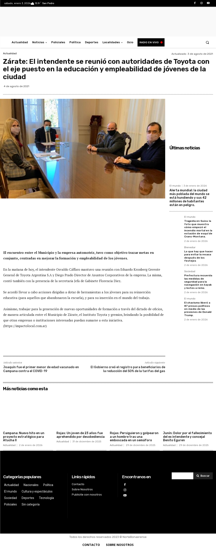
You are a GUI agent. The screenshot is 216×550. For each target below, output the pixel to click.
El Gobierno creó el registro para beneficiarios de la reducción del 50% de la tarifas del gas (128, 369)
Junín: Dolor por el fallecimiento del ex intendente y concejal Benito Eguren (187, 436)
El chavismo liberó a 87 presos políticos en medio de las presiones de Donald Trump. (197, 309)
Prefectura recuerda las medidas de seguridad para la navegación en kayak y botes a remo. (198, 281)
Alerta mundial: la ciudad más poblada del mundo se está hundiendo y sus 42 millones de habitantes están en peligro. (189, 198)
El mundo (175, 186)
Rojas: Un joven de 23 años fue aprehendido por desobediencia (80, 435)
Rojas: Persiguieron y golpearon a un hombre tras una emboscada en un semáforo (134, 436)
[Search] (203, 475)
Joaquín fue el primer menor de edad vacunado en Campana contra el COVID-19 (41, 369)
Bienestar (189, 247)
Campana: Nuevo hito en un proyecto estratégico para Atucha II (23, 436)
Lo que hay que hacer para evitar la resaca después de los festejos (198, 256)
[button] (207, 42)
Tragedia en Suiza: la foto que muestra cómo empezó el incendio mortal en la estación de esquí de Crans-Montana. (198, 228)
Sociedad (189, 271)
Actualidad (10, 53)
